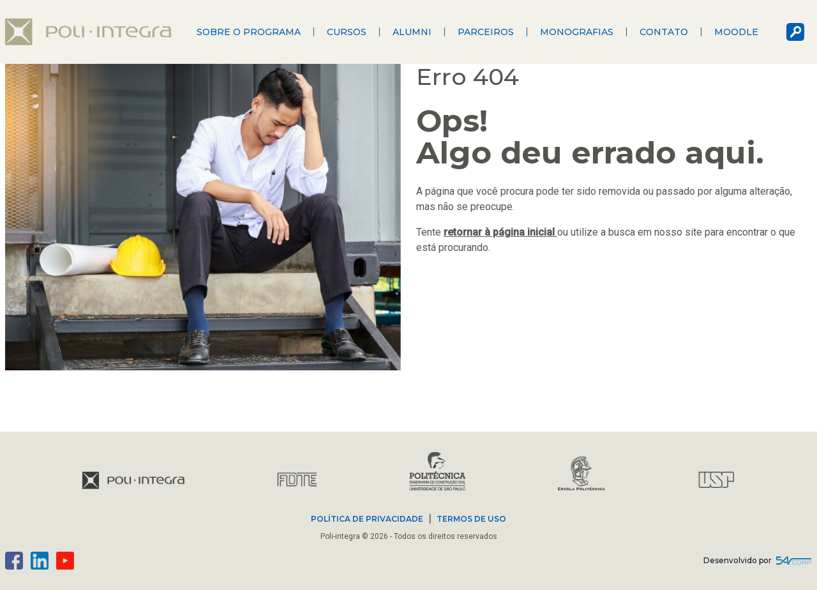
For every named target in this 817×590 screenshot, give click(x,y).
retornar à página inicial (500, 232)
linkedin (40, 561)
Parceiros (486, 31)
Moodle (736, 31)
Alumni (412, 31)
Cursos (346, 31)
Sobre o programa (249, 31)
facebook (14, 561)
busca (795, 32)
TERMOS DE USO (471, 519)
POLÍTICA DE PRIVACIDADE (367, 519)
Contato (664, 31)
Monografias (576, 31)
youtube (65, 561)
